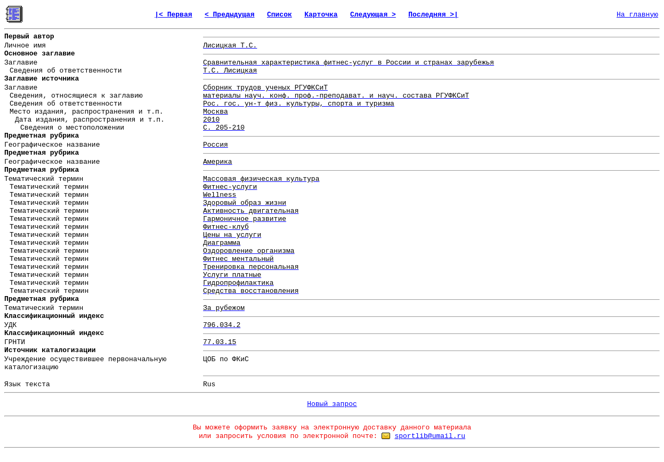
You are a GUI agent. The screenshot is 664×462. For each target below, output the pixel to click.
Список (279, 15)
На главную (637, 15)
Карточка (320, 15)
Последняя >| (433, 15)
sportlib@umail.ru (429, 436)
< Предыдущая (230, 15)
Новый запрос (332, 404)
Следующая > (373, 15)
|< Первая (173, 15)
